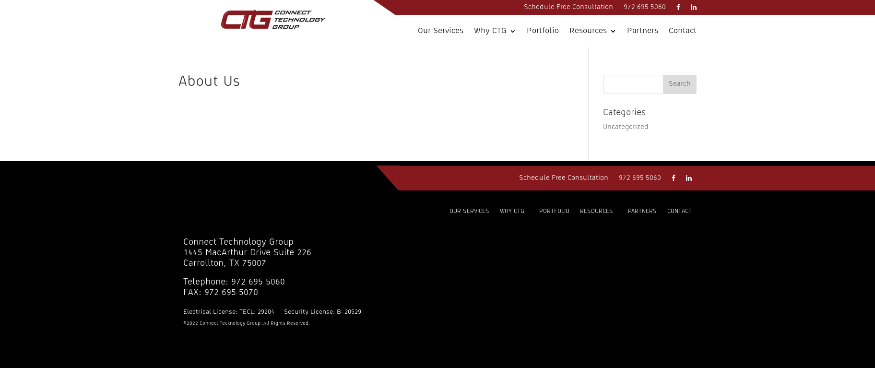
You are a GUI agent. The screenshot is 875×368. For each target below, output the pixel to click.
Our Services (440, 31)
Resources (588, 31)
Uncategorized (626, 127)
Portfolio (543, 31)
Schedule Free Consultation (568, 7)
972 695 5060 (645, 7)
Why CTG (490, 31)
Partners (642, 31)
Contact (683, 31)
